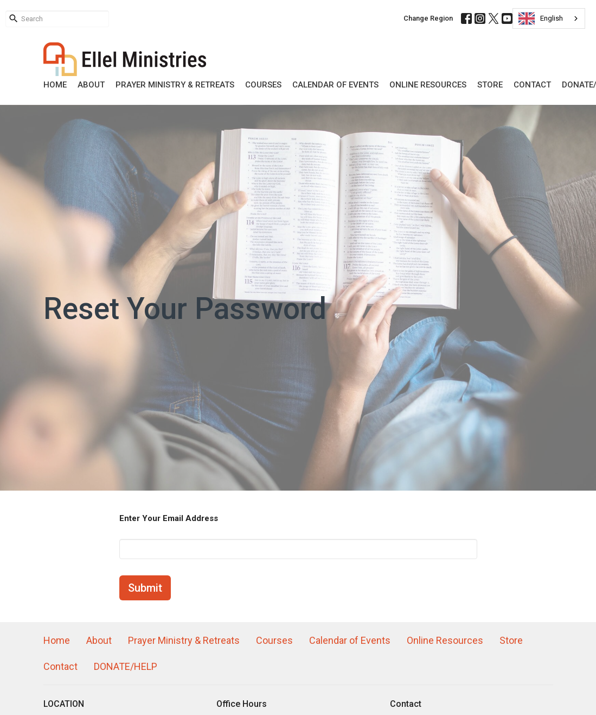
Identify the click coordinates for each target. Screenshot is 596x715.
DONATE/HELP (125, 666)
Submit (145, 587)
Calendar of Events (335, 85)
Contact (532, 85)
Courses (263, 85)
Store (490, 85)
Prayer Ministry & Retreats (175, 85)
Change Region (428, 18)
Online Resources (427, 85)
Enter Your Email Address (168, 518)
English (540, 18)
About (91, 85)
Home (55, 85)
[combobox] (548, 18)
